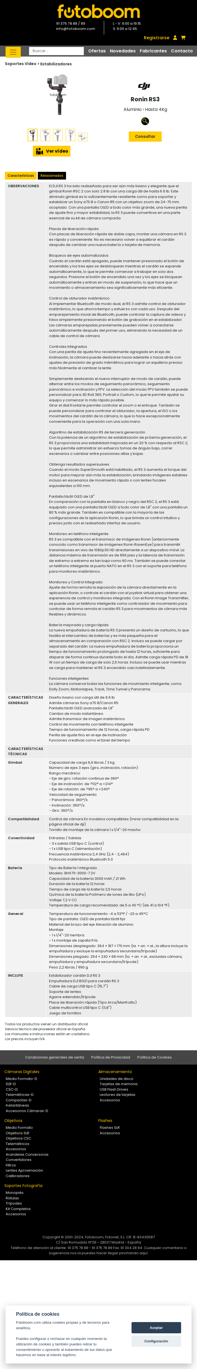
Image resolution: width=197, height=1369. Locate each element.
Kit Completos (18, 1208)
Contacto (182, 51)
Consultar (145, 136)
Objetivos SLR (17, 1133)
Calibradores (18, 1175)
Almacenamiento (115, 1071)
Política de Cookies (154, 1057)
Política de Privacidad (110, 1057)
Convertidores (19, 1159)
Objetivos (13, 1120)
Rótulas (12, 1198)
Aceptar (156, 1328)
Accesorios (110, 1100)
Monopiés (15, 1192)
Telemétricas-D (20, 1094)
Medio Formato (19, 1127)
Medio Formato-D (21, 1078)
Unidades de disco (116, 1078)
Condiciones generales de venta (54, 1057)
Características (21, 175)
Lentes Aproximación (24, 1170)
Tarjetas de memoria (119, 1084)
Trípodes (14, 1203)
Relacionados (52, 175)
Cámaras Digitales (21, 1071)
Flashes (105, 1120)
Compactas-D (19, 1100)
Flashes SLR (110, 1127)
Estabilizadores (56, 64)
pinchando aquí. (134, 1253)
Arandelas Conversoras (27, 1154)
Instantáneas (17, 1105)
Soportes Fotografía (23, 1185)
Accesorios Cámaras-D (27, 1110)
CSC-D (12, 1089)
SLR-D (11, 1084)
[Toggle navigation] (13, 52)
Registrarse (156, 38)
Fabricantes (153, 51)
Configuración (156, 1341)
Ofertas (97, 51)
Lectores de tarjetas (117, 1094)
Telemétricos (17, 1143)
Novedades (123, 51)
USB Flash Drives (114, 1089)
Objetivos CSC (18, 1138)
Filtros (11, 1165)
